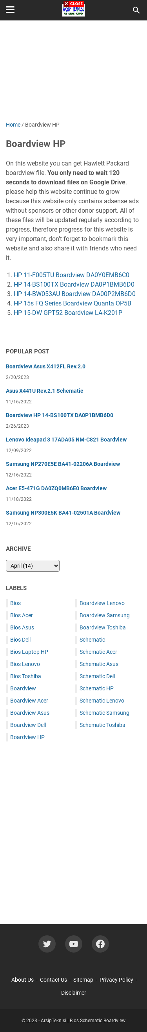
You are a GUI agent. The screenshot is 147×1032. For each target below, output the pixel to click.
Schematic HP (97, 688)
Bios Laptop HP (29, 652)
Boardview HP (27, 737)
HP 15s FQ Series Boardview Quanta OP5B (72, 303)
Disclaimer (73, 993)
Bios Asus (22, 627)
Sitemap (83, 980)
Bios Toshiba (25, 676)
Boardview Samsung (105, 615)
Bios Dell (20, 639)
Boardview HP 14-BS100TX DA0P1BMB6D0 (59, 415)
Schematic (92, 639)
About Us (22, 980)
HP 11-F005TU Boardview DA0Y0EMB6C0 (71, 275)
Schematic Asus (99, 664)
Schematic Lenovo (102, 700)
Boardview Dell (28, 725)
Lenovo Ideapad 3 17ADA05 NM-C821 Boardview (66, 439)
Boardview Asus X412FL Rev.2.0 (45, 366)
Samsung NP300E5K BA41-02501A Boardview (63, 513)
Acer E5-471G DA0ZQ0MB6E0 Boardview (56, 488)
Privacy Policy (116, 980)
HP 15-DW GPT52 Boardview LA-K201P (68, 312)
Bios (15, 603)
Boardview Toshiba (103, 627)
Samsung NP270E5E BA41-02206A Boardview (63, 464)
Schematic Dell (97, 676)
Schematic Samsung (104, 713)
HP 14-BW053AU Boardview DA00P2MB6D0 (75, 294)
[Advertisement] (73, 827)
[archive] (33, 566)
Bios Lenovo (25, 664)
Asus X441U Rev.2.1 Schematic (44, 391)
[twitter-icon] (47, 944)
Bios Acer (21, 615)
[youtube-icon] (73, 944)
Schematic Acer (98, 652)
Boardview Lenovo (102, 603)
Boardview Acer (29, 700)
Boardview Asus (29, 713)
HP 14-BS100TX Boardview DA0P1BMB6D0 (74, 284)
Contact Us (53, 980)
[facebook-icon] (100, 944)
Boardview (23, 688)
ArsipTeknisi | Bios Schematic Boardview (83, 1020)
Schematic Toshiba (102, 725)
